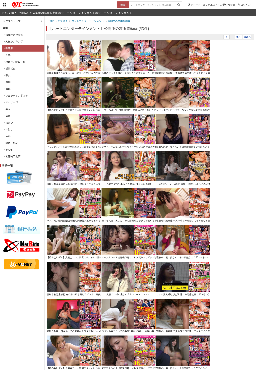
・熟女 (6, 75)
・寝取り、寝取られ (14, 61)
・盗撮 (6, 116)
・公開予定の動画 (13, 34)
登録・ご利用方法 (125, 348)
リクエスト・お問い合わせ (219, 4)
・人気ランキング (13, 41)
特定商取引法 (103, 348)
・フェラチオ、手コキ (15, 95)
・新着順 (8, 48)
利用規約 (87, 348)
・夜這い (8, 122)
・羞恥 (6, 88)
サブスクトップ (11, 21)
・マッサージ (10, 102)
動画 (122, 4)
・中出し (8, 129)
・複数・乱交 (10, 143)
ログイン (245, 4)
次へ (238, 37)
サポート (194, 4)
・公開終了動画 (11, 156)
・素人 (6, 109)
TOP (75, 348)
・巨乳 (6, 136)
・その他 (8, 149)
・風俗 (6, 82)
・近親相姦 (9, 68)
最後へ (247, 37)
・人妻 (6, 55)
